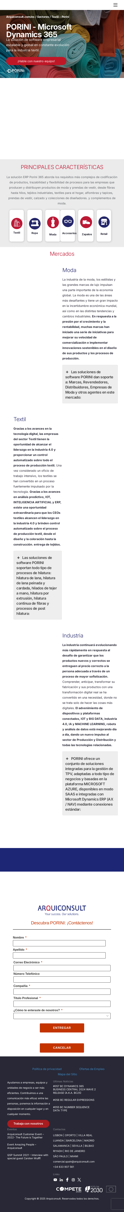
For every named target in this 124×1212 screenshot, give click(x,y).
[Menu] (115, 5)
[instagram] (73, 1179)
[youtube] (55, 1179)
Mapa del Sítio (67, 1074)
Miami (74, 1156)
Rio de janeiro (75, 1151)
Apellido (18, 949)
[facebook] (67, 1179)
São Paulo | (61, 1156)
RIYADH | (59, 1151)
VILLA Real (85, 1135)
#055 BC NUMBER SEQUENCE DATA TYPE (71, 1109)
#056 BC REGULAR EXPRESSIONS (73, 1099)
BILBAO (89, 1145)
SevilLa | (78, 1145)
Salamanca (61, 1145)
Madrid (89, 1140)
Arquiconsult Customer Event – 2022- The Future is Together (25, 1136)
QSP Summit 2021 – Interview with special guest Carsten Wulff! (27, 1156)
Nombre (18, 937)
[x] (79, 1179)
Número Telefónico (26, 973)
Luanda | (59, 1140)
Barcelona (74, 1140)
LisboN (58, 1135)
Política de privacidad (47, 1069)
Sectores (43, 16)
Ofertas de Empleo (91, 1069)
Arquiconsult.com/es (20, 16)
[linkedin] (61, 1179)
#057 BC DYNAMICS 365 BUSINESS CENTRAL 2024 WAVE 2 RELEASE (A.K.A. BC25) (74, 1089)
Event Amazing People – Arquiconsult (21, 1146)
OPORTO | (71, 1135)
